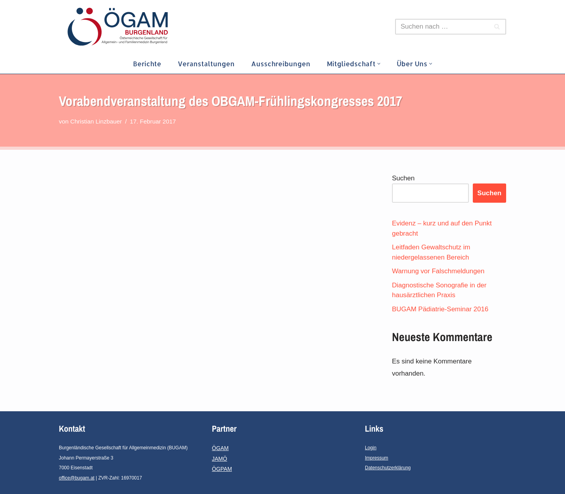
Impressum (376, 458)
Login (370, 447)
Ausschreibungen (280, 63)
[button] (378, 63)
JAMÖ (219, 459)
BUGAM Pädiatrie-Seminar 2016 (440, 309)
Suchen (403, 178)
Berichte (147, 63)
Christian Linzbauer (96, 121)
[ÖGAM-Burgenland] (119, 26)
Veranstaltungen (206, 63)
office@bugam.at (77, 478)
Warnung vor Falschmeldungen (438, 271)
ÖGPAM (222, 469)
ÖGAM (220, 448)
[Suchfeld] (441, 27)
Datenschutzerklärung (388, 467)
